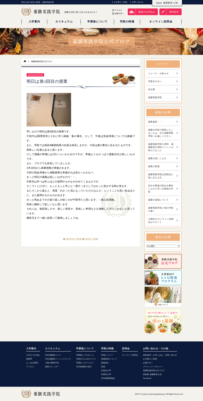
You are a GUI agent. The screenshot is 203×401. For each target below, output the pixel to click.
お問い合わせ (136, 2)
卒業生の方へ (155, 81)
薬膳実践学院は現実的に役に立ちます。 (160, 176)
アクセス (117, 10)
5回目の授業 (90, 239)
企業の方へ (148, 363)
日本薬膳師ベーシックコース (58, 359)
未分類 (151, 89)
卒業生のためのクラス (86, 359)
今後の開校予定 (52, 363)
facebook (147, 378)
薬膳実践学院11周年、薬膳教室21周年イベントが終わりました (161, 147)
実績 (103, 366)
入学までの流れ (33, 355)
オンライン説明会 (130, 355)
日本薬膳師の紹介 (84, 366)
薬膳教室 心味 (167, 3)
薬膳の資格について (158, 199)
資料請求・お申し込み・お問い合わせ (160, 355)
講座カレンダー (52, 366)
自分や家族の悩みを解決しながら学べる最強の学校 (160, 188)
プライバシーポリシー (153, 366)
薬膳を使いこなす (157, 158)
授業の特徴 (154, 166)
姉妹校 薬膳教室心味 (152, 374)
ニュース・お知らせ (158, 73)
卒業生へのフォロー (85, 363)
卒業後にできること (85, 355)
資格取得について (109, 359)
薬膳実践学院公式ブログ (154, 370)
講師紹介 (105, 363)
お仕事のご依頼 (119, 2)
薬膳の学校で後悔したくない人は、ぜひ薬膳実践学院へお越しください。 (160, 133)
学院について (107, 355)
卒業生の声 (106, 374)
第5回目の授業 (72, 239)
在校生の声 (106, 370)
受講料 (29, 359)
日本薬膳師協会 (108, 378)
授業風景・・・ (156, 121)
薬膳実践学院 (155, 97)
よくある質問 (32, 363)
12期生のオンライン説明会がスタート (161, 220)
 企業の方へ (118, 13)
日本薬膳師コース (53, 355)
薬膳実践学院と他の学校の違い (160, 209)
